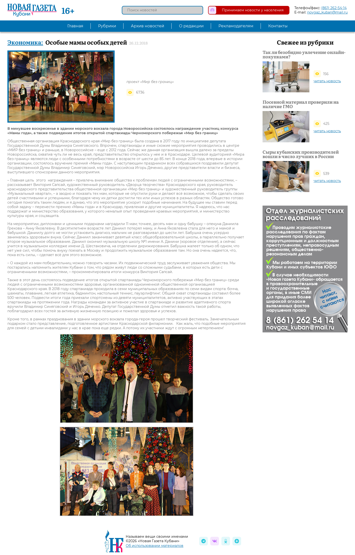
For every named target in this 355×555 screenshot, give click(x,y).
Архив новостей (147, 26)
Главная (75, 26)
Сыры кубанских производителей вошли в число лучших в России (301, 154)
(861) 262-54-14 (334, 8)
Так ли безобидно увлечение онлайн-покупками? (304, 54)
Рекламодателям (235, 26)
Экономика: (25, 42)
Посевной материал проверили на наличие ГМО (301, 104)
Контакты (278, 26)
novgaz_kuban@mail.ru (327, 12)
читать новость (327, 81)
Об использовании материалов (154, 545)
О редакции (191, 26)
